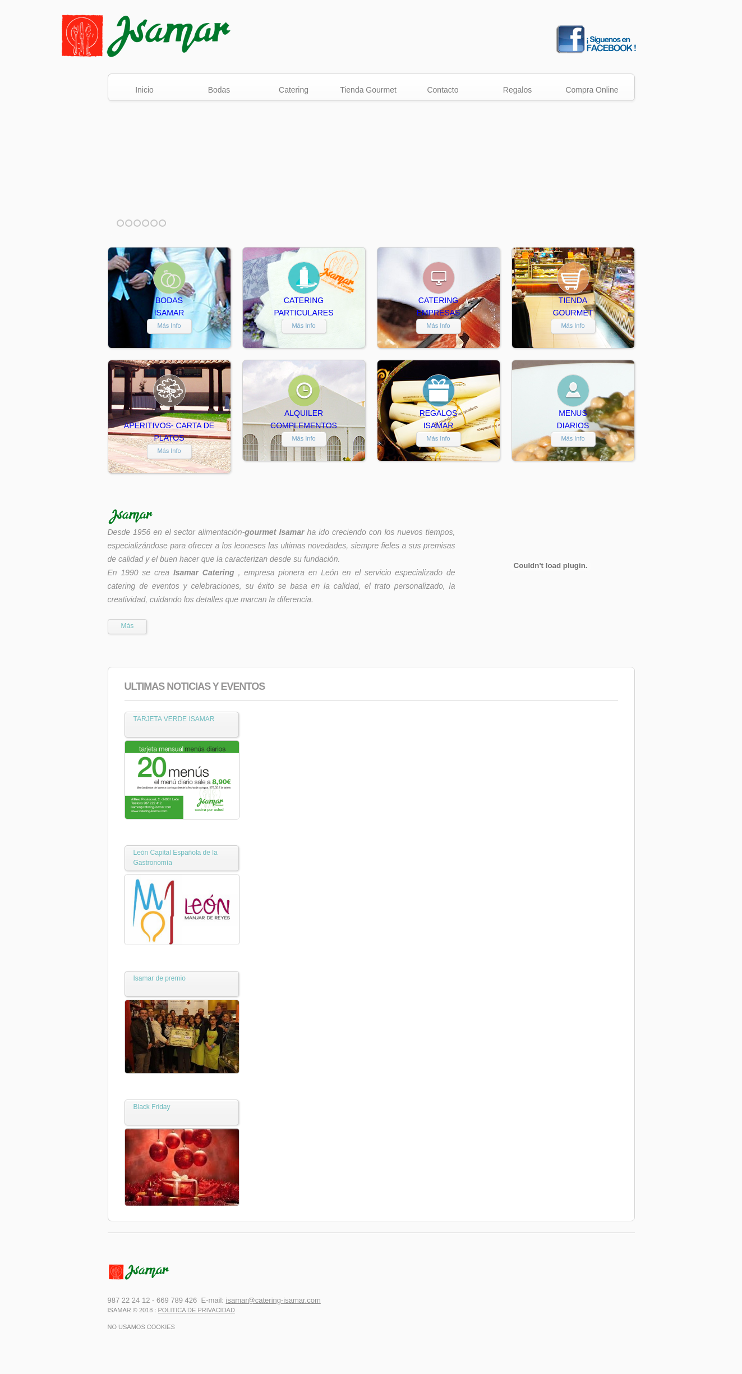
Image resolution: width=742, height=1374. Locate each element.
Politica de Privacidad (196, 1310)
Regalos (517, 89)
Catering (293, 89)
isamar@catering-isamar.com (273, 1300)
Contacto (442, 89)
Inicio (144, 89)
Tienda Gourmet (368, 89)
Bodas (219, 89)
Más (127, 626)
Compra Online (591, 89)
